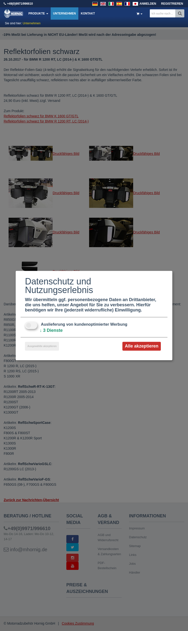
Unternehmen (64, 13)
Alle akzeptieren (141, 346)
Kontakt (88, 13)
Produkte (38, 13)
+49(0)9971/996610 (20, 3)
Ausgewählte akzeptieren (42, 346)
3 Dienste (51, 330)
